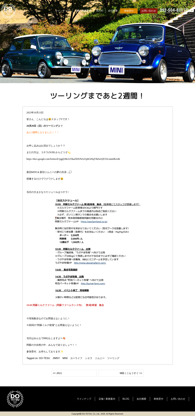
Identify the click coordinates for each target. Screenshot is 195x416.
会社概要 (113, 10)
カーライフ (76, 358)
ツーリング (113, 358)
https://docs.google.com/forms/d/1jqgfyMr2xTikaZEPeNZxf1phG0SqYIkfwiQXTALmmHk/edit (73, 159)
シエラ (88, 358)
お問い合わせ (148, 11)
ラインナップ (62, 10)
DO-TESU (44, 358)
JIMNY (56, 358)
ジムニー (100, 358)
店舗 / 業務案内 (83, 10)
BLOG (99, 10)
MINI (65, 358)
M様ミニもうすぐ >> (131, 373)
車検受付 (129, 11)
